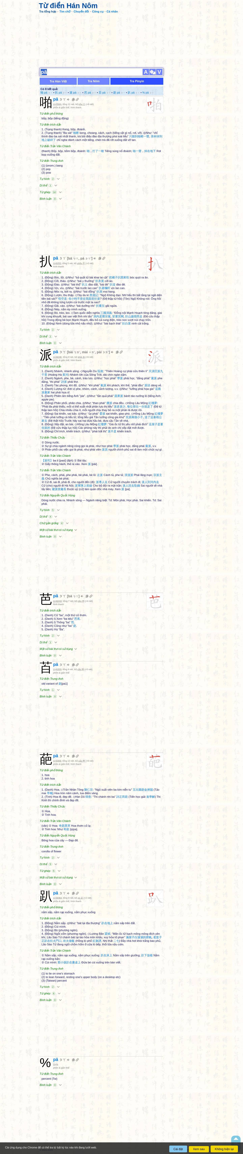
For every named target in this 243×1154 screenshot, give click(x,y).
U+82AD (57, 601)
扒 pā (61, 92)
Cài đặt (178, 1149)
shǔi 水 (81, 357)
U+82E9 (57, 669)
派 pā (76, 92)
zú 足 (80, 898)
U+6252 (57, 263)
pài (103, 352)
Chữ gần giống (54, 523)
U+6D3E (57, 357)
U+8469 (57, 761)
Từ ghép (51, 192)
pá (85, 258)
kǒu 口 (82, 104)
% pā (148, 92)
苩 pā (105, 92)
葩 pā (119, 92)
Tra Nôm (94, 81)
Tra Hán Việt (58, 81)
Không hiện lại (224, 1149)
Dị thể (48, 185)
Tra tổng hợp (47, 11)
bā (73, 258)
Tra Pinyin (137, 81)
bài (74, 352)
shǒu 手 (81, 263)
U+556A (57, 104)
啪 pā (46, 92)
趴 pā (134, 92)
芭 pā (90, 92)
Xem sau (199, 1149)
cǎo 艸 (81, 601)
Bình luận (51, 198)
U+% (55, 1064)
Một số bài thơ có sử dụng (58, 530)
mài (88, 352)
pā (59, 99)
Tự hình (50, 179)
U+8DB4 (57, 898)
